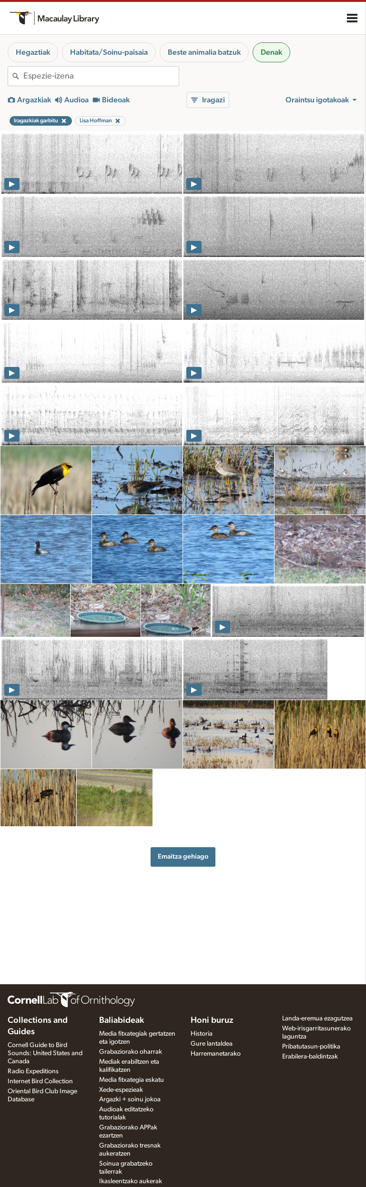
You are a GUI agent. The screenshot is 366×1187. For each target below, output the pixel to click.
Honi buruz (212, 1020)
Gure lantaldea (212, 1043)
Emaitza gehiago (183, 856)
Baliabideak (121, 1020)
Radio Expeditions (33, 1071)
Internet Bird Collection (40, 1081)
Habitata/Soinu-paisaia (109, 52)
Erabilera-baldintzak (310, 1056)
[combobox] (101, 76)
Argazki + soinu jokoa (130, 1099)
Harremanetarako (216, 1053)
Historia (202, 1033)
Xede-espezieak (121, 1090)
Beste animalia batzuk (204, 52)
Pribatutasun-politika (311, 1046)
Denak (271, 52)
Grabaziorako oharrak (130, 1052)
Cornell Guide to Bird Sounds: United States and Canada (45, 1053)
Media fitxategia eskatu (131, 1080)
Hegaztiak (33, 52)
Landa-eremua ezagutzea (317, 1018)
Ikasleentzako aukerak (130, 1181)
